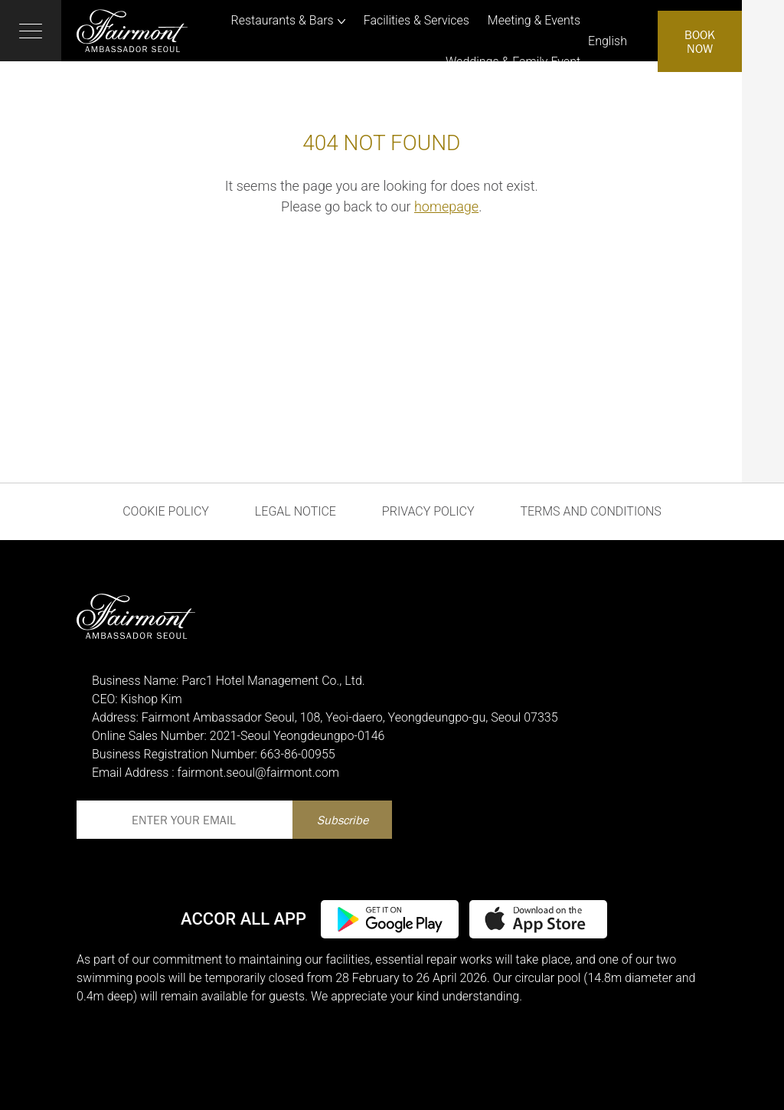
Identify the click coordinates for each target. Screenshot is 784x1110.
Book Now (699, 41)
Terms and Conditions (590, 511)
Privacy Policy (428, 511)
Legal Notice (295, 511)
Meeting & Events (534, 20)
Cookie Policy (165, 511)
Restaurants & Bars (282, 20)
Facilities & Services (416, 20)
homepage (446, 206)
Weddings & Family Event (513, 61)
